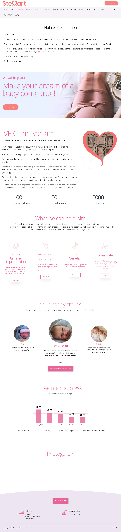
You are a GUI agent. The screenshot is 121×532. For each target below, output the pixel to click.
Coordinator (74, 510)
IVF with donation (77, 9)
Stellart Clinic (9, 9)
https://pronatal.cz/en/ (45, 51)
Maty (60, 345)
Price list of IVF (91, 9)
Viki (22, 344)
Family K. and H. (98, 344)
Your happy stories (42, 9)
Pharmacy (104, 9)
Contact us (8, 15)
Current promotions (25, 9)
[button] (59, 362)
